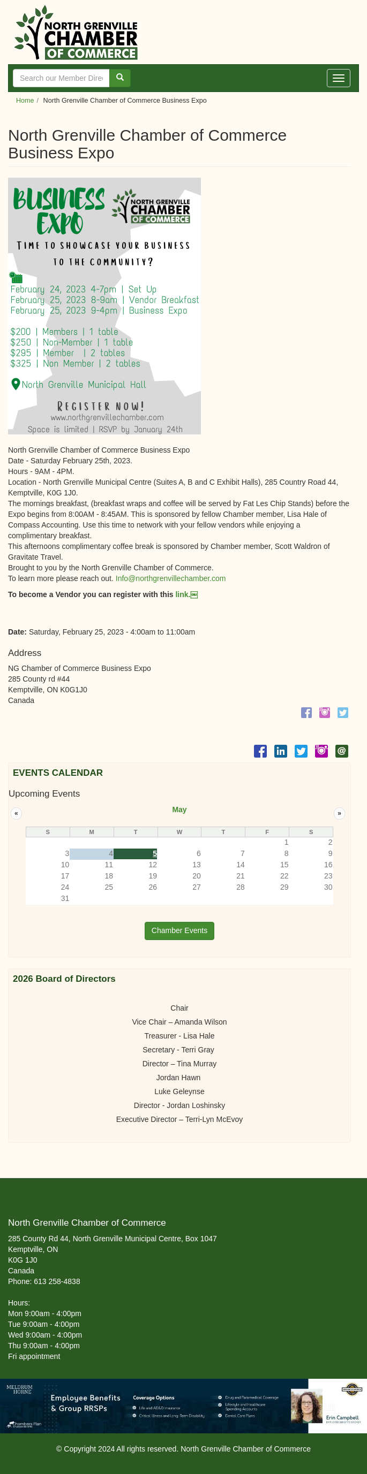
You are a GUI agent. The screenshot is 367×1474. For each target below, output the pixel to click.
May (179, 809)
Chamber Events (179, 930)
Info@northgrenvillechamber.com (171, 578)
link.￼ (186, 594)
